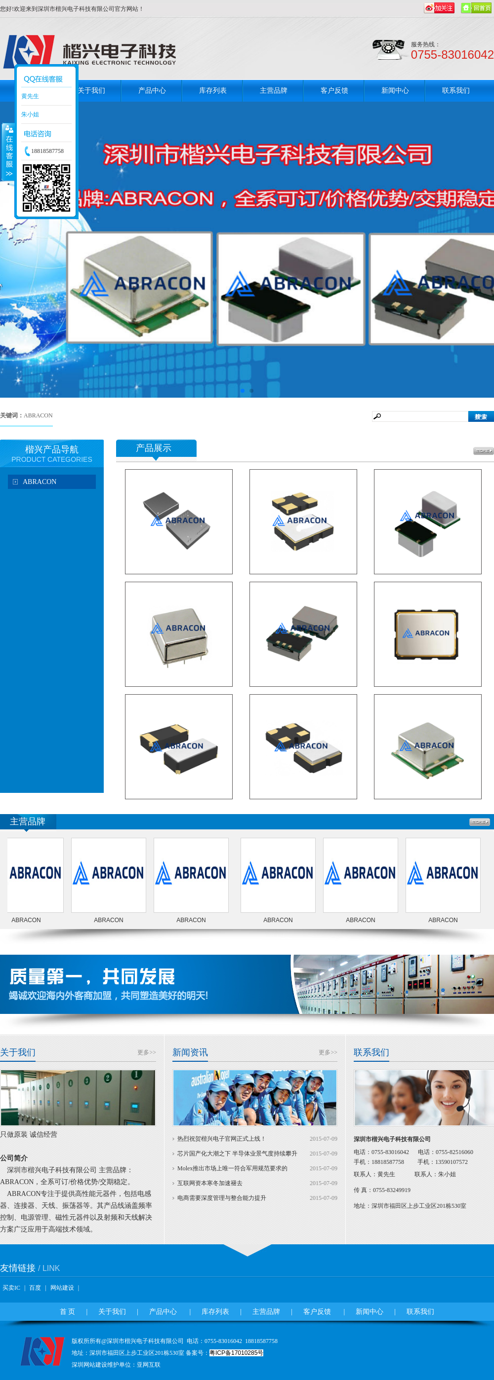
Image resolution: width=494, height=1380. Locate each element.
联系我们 (456, 90)
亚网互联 (149, 1364)
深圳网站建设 (89, 1364)
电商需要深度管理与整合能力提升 (221, 1197)
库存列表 (213, 90)
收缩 (8, 151)
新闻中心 (395, 90)
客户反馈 (334, 90)
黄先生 (30, 96)
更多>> (146, 1052)
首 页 (68, 1311)
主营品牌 (274, 90)
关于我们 (91, 90)
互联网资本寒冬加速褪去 (210, 1183)
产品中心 (152, 90)
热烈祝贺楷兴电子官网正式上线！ (221, 1138)
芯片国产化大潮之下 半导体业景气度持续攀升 (237, 1153)
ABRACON (39, 481)
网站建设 (62, 1287)
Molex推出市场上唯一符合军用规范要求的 (232, 1168)
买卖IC (11, 1287)
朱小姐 (30, 114)
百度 (35, 1287)
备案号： (224, 1352)
